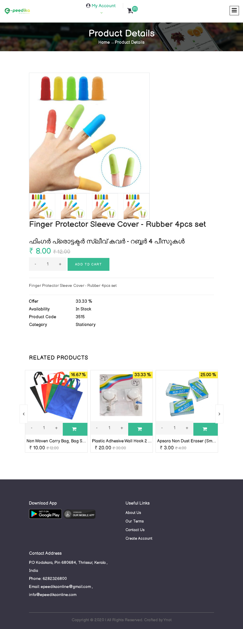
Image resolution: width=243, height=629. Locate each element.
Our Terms (135, 521)
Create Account (139, 538)
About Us (133, 512)
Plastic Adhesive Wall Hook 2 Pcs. (124, 441)
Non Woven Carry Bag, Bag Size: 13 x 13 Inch (69, 441)
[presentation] (24, 414)
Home (104, 42)
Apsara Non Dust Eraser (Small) (188, 441)
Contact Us (135, 530)
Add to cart (88, 264)
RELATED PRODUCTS (58, 358)
